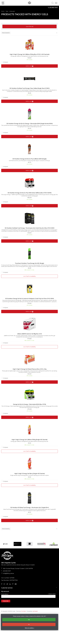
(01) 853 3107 (53, 7)
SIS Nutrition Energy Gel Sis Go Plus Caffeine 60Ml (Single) (29, 159)
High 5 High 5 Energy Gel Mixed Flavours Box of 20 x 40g (29, 369)
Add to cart (29, 66)
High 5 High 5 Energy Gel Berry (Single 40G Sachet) (29, 473)
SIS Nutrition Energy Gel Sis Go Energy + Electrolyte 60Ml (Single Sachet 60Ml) (29, 123)
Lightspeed (35, 611)
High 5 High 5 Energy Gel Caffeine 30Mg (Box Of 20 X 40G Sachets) (29, 54)
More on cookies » (29, 628)
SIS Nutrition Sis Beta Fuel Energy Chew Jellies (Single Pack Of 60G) (30, 88)
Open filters (29, 26)
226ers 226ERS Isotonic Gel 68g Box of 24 (29, 334)
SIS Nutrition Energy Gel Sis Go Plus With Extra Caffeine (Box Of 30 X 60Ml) (29, 193)
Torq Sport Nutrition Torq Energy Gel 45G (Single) (29, 263)
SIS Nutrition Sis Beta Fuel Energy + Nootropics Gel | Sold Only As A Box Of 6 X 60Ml (29, 228)
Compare (5, 62)
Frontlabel (23, 611)
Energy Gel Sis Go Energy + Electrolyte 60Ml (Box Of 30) (29, 404)
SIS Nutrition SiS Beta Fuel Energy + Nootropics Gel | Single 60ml (29, 507)
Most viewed (6, 32)
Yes (29, 619)
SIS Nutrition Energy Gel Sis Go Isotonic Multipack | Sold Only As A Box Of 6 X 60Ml (29, 298)
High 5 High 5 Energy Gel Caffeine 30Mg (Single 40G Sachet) (29, 439)
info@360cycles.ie (8, 573)
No (29, 624)
